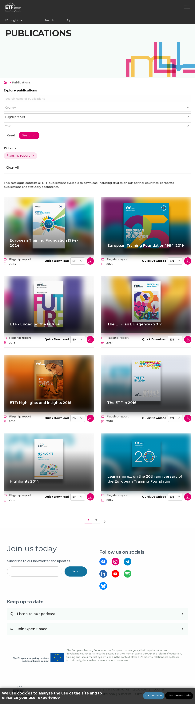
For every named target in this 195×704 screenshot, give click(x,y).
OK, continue (153, 695)
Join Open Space (32, 629)
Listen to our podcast (36, 614)
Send (76, 571)
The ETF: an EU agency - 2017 (134, 324)
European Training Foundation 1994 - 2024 (45, 243)
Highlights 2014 (24, 481)
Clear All (12, 168)
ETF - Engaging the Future (35, 324)
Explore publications (20, 90)
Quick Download (57, 261)
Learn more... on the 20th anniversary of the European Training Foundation (145, 479)
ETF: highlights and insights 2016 (41, 403)
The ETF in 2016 (122, 403)
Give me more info (179, 695)
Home (6, 83)
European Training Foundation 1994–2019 (142, 243)
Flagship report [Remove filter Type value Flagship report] (18, 155)
